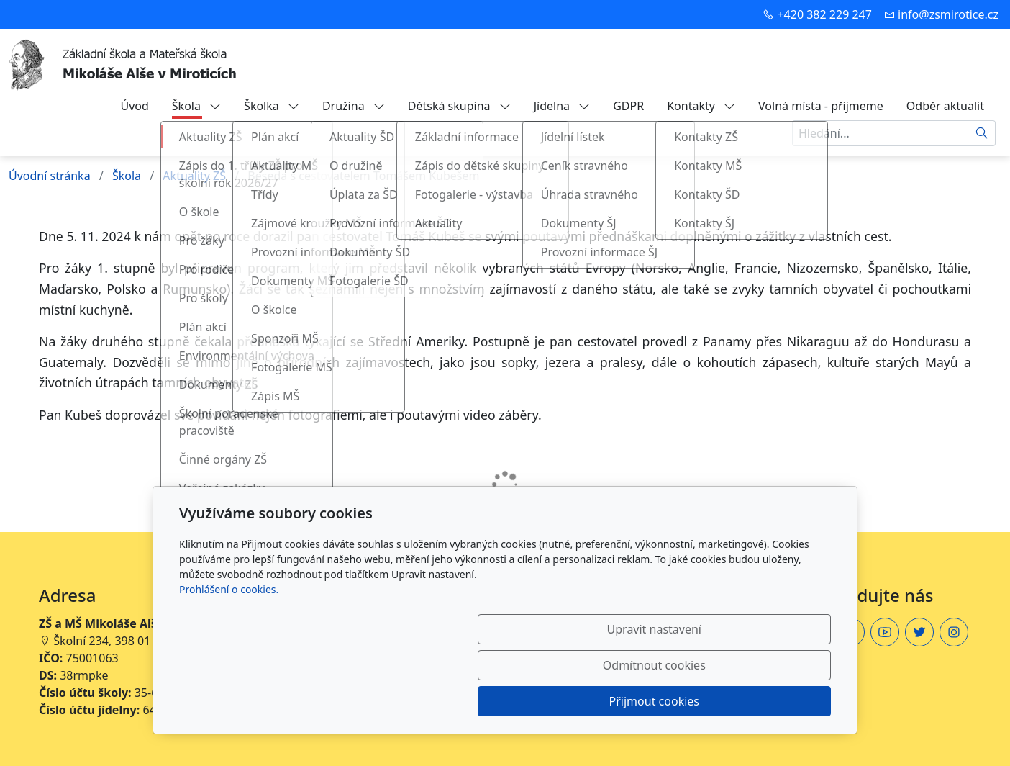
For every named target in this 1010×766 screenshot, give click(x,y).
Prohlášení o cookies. (228, 661)
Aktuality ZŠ (194, 176)
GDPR (628, 106)
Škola (196, 106)
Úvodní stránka (50, 176)
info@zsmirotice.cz (948, 14)
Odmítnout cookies (618, 701)
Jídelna (562, 106)
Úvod (134, 106)
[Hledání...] (880, 133)
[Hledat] (982, 133)
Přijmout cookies (761, 701)
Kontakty (701, 106)
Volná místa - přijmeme (820, 106)
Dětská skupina (459, 106)
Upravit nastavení (474, 701)
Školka (271, 106)
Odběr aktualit (945, 106)
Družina (353, 106)
